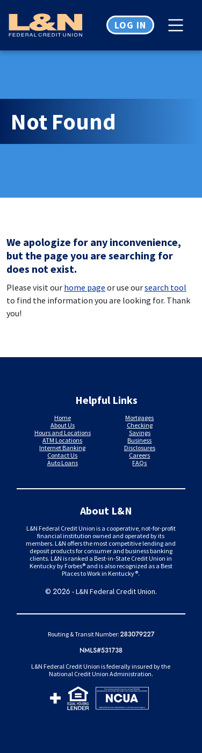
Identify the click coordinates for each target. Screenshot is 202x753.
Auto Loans (62, 463)
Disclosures (139, 448)
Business (139, 440)
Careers (139, 455)
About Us (62, 425)
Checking (140, 425)
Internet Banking (62, 448)
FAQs (139, 463)
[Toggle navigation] (178, 25)
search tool (165, 287)
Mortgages (139, 418)
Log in (130, 25)
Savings (139, 433)
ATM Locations (62, 440)
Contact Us (62, 455)
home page (84, 287)
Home (62, 418)
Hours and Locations (62, 433)
